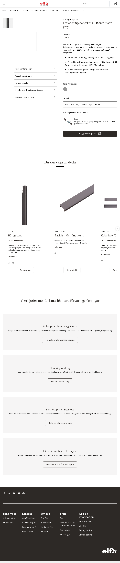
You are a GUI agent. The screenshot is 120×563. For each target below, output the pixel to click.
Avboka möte (9, 520)
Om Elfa (44, 520)
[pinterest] (19, 495)
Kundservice (27, 534)
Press (62, 520)
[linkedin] (14, 495)
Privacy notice (85, 532)
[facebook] (5, 495)
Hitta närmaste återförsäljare (60, 466)
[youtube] (23, 495)
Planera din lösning (60, 382)
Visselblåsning (85, 537)
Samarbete (65, 532)
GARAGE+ (24, 10)
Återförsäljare (28, 520)
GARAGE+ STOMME (38, 10)
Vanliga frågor (29, 525)
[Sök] (95, 4)
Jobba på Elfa (47, 529)
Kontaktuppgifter (30, 529)
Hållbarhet (46, 525)
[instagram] (9, 495)
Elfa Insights (66, 536)
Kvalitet (44, 534)
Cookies (82, 528)
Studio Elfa (8, 525)
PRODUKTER (13, 10)
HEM (4, 10)
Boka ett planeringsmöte (60, 424)
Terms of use (85, 523)
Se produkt (25, 270)
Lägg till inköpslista (88, 133)
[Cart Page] (116, 4)
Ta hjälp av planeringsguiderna (60, 340)
